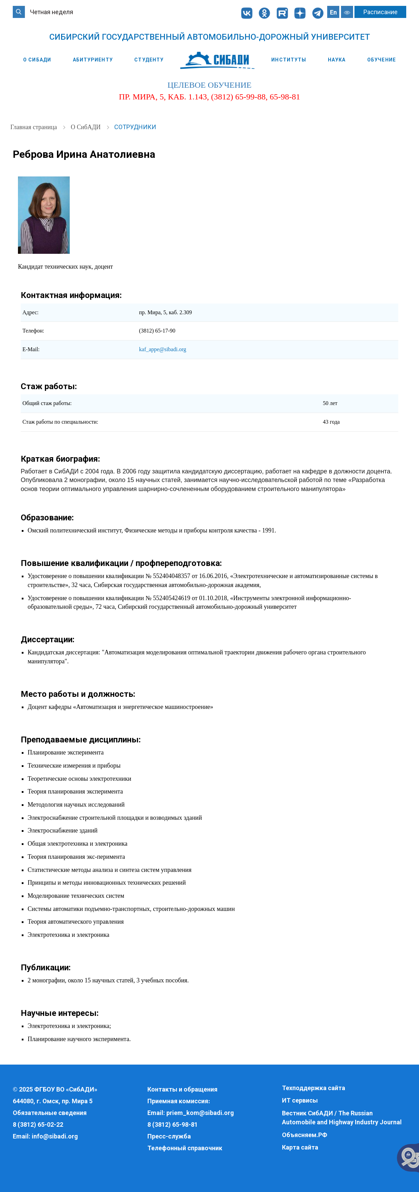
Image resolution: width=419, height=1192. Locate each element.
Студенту (149, 60)
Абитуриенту (93, 60)
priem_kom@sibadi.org (200, 1112)
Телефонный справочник (184, 1148)
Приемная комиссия (177, 1101)
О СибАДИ (37, 60)
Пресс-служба (169, 1136)
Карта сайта (300, 1147)
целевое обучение (209, 84)
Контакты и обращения (182, 1089)
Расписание (380, 12)
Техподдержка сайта (313, 1088)
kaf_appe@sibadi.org (162, 349)
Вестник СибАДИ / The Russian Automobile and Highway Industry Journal (342, 1117)
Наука (337, 60)
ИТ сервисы (300, 1100)
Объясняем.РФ (304, 1134)
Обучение (381, 60)
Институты (288, 60)
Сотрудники (135, 127)
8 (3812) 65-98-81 (172, 1124)
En (333, 12)
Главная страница (34, 127)
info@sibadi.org (55, 1136)
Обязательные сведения (50, 1112)
